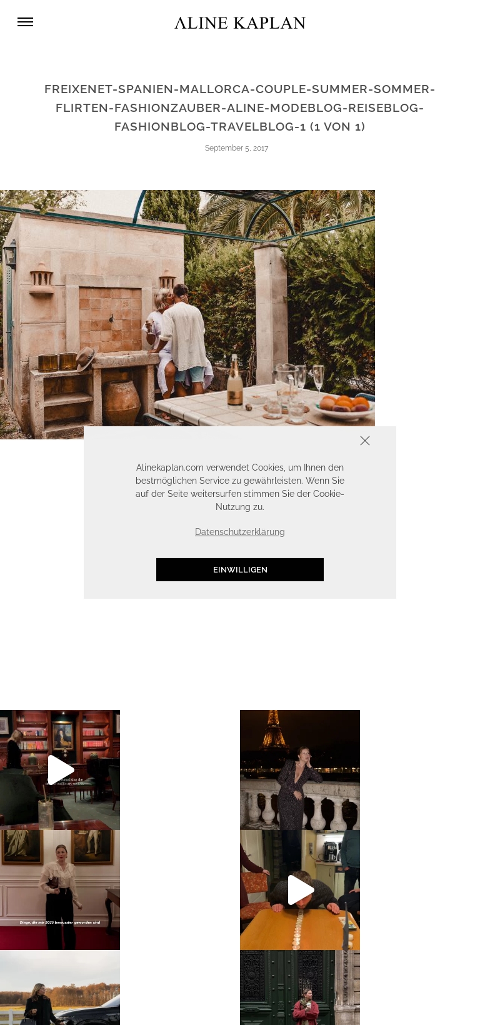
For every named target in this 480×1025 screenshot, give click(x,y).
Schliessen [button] (326, 442)
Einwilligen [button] (240, 569)
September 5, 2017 (236, 148)
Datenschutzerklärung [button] (240, 532)
